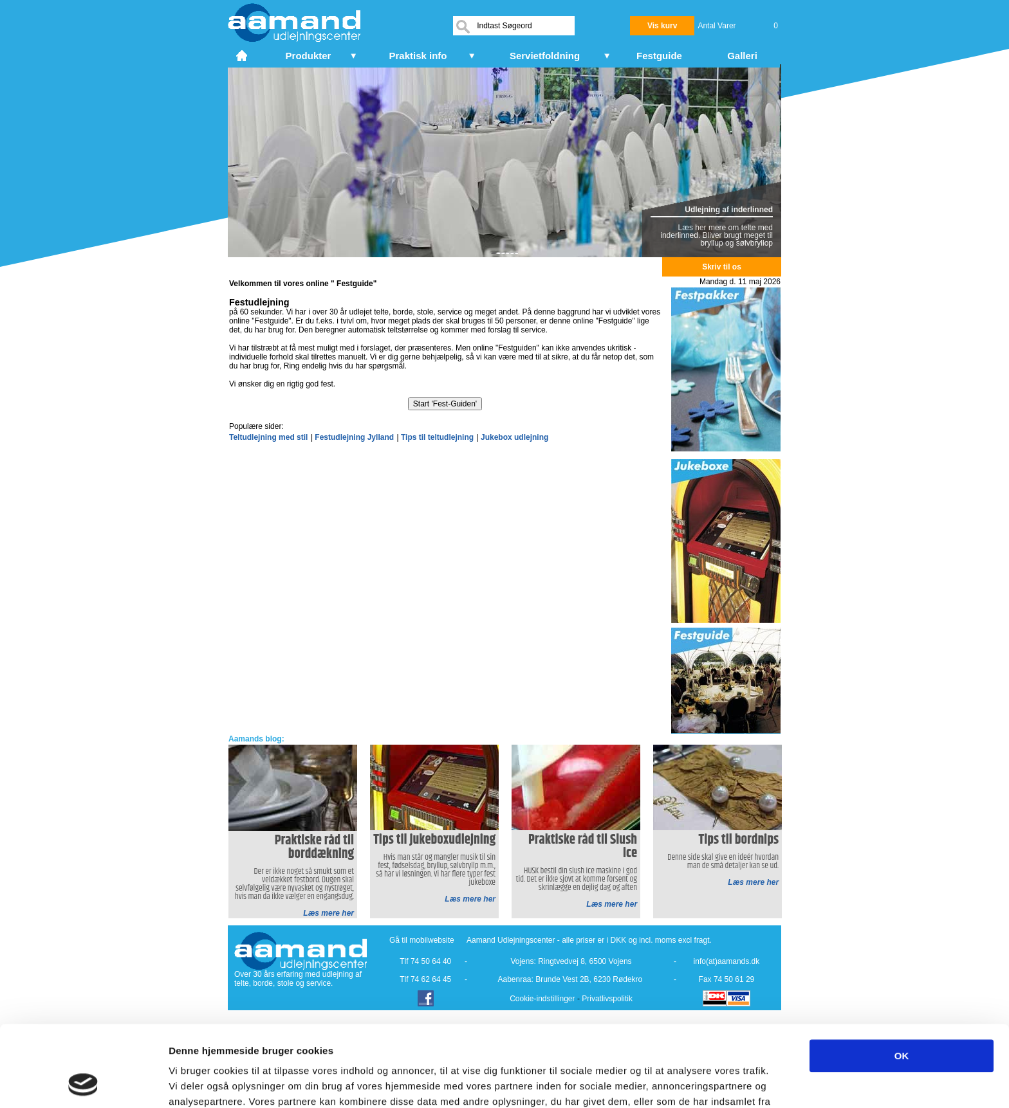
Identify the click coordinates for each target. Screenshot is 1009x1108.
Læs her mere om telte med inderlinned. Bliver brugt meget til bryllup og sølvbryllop (716, 235)
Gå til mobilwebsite (421, 940)
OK (901, 979)
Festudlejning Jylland (354, 437)
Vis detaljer (669, 1082)
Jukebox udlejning (514, 437)
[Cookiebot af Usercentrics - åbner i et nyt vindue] (83, 1083)
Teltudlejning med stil (268, 437)
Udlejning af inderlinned (729, 209)
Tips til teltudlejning (437, 437)
